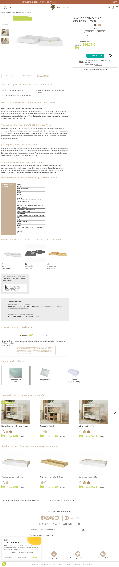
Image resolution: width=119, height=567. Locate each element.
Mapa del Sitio (87, 564)
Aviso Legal (34, 564)
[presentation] (44, 541)
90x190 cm (89, 31)
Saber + (114, 2)
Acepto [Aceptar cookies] (34, 557)
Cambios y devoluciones (78, 555)
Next (115, 412)
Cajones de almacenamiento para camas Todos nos (23, 500)
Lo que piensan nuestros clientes (43, 75)
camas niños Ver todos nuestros (63, 500)
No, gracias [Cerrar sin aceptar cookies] (8, 557)
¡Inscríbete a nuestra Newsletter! (59, 524)
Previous (4, 412)
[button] (4, 564)
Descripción (9, 76)
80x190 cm (101, 31)
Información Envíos (103, 555)
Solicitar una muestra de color (95, 35)
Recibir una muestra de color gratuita (12, 288)
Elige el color (6, 268)
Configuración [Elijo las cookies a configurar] (21, 557)
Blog (77, 518)
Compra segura (54, 555)
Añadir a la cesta (95, 56)
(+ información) (99, 65)
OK (83, 530)
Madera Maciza (100, 69)
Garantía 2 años (88, 69)
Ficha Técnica (26, 76)
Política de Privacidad (44, 535)
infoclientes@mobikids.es (18, 309)
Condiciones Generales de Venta (51, 564)
